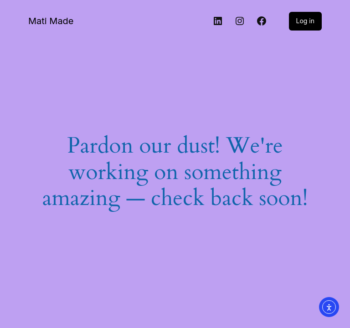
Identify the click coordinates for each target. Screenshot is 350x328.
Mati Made (51, 20)
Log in (305, 21)
